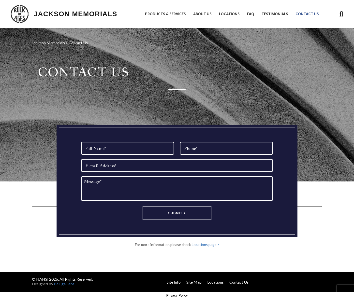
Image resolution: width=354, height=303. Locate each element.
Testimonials (275, 14)
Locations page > (206, 244)
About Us (202, 14)
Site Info (174, 282)
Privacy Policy (177, 295)
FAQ (250, 14)
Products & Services (165, 14)
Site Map (194, 282)
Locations (229, 14)
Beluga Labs (64, 283)
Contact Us (307, 14)
